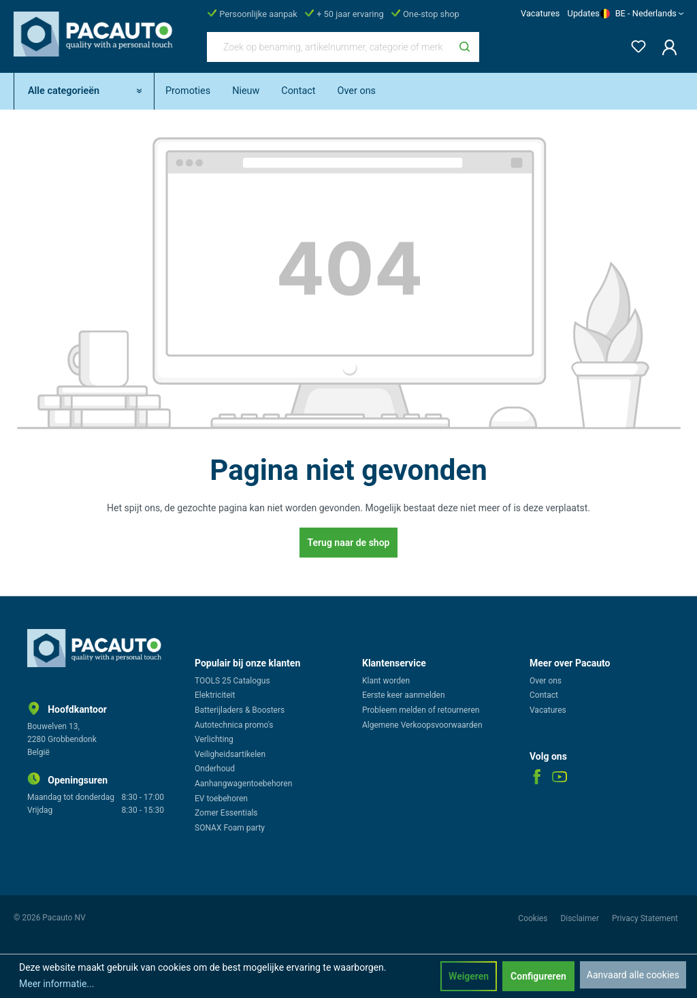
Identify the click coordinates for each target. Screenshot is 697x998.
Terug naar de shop (349, 542)
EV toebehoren (221, 798)
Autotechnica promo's (234, 725)
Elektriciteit (215, 695)
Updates (584, 13)
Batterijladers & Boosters (240, 710)
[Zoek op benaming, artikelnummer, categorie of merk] (329, 47)
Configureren (538, 976)
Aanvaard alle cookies (633, 974)
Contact (544, 695)
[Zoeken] (464, 47)
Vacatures (540, 13)
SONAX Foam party (230, 828)
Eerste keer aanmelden (403, 695)
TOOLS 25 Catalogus (232, 681)
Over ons (546, 681)
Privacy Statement (645, 918)
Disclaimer (580, 918)
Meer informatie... (56, 983)
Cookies (533, 918)
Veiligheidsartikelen (230, 754)
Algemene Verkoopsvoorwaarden (422, 725)
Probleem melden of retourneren (420, 710)
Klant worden (386, 681)
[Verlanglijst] (634, 44)
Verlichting (214, 739)
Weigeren (469, 976)
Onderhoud (215, 768)
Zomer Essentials (226, 813)
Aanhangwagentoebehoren (243, 783)
